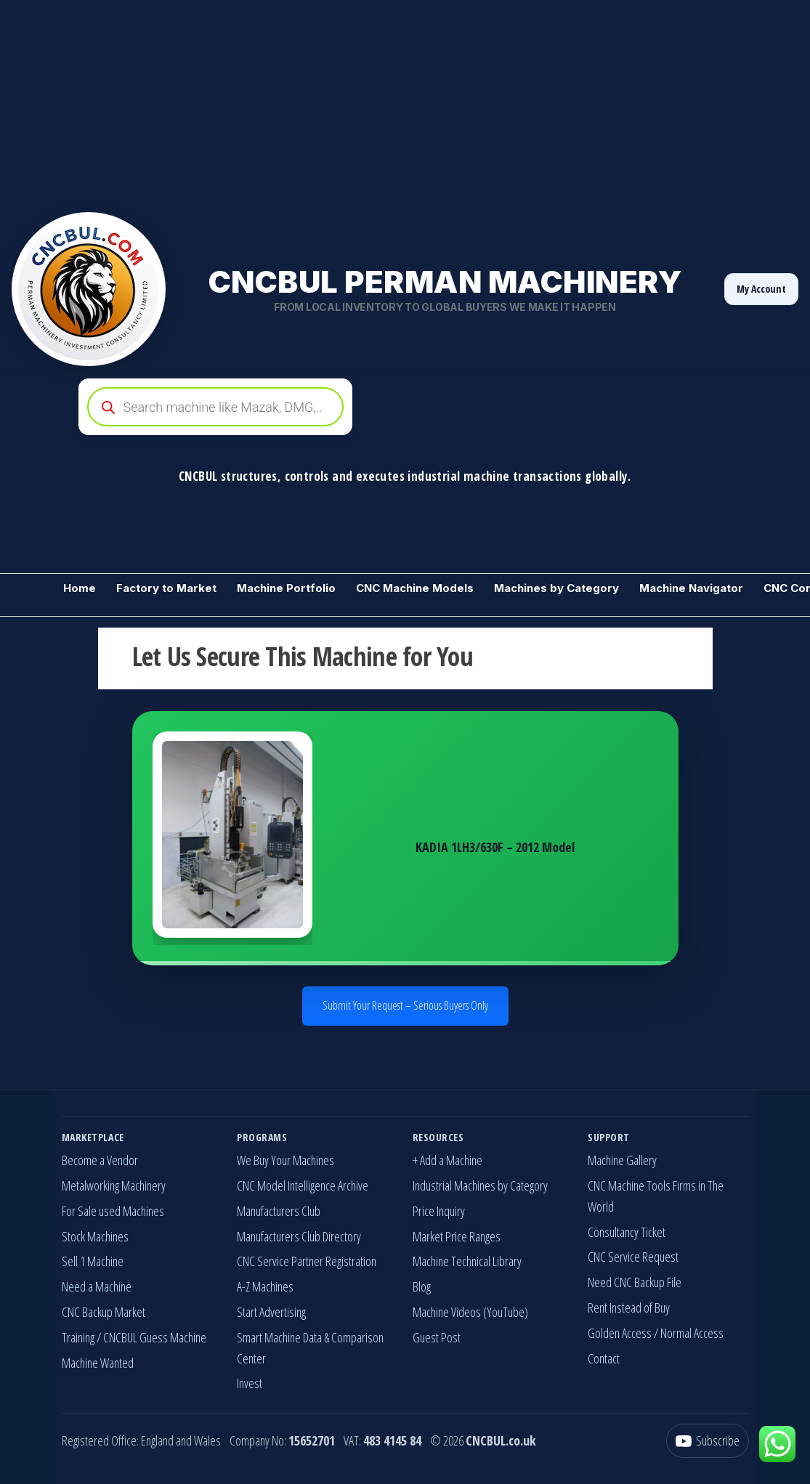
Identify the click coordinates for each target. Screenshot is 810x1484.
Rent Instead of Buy (629, 1307)
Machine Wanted (98, 1362)
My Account (761, 289)
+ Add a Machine (447, 1160)
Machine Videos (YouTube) (470, 1312)
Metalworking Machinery (114, 1185)
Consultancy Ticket (626, 1232)
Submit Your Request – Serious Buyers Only (405, 1005)
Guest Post (437, 1337)
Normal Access (692, 1333)
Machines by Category (556, 588)
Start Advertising (271, 1312)
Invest (249, 1383)
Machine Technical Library (467, 1261)
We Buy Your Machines (285, 1160)
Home (79, 588)
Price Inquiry (439, 1211)
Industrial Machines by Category (480, 1185)
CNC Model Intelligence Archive (302, 1185)
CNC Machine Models (415, 588)
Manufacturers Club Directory (299, 1236)
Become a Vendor (100, 1160)
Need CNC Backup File (634, 1282)
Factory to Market (166, 588)
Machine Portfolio (286, 588)
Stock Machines (95, 1236)
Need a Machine (96, 1286)
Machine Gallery (622, 1160)
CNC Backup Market (103, 1312)
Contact (604, 1358)
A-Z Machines (265, 1286)
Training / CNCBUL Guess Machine (134, 1337)
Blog (422, 1286)
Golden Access (620, 1333)
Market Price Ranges (457, 1236)
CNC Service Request (633, 1256)
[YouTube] (707, 1441)
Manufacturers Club (278, 1211)
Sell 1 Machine (92, 1261)
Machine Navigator (691, 588)
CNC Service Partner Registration (306, 1261)
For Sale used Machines (113, 1211)
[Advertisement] (405, 101)
